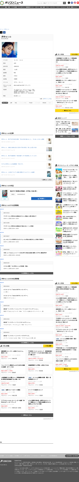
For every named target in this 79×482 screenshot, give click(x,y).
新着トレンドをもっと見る (67, 136)
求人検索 (48, 346)
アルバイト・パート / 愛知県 (13, 368)
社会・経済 (42, 7)
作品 (16, 102)
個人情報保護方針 (53, 455)
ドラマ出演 (37, 102)
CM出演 (44, 102)
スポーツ (37, 7)
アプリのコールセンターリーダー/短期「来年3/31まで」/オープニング (66, 101)
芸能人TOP (4, 102)
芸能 (6, 7)
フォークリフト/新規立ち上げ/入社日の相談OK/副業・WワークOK (66, 360)
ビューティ (52, 7)
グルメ (47, 7)
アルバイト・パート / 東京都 (40, 355)
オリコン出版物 (9, 455)
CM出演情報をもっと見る (26, 342)
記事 (11, 102)
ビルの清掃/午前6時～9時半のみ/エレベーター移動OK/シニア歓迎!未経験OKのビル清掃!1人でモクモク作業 (66, 71)
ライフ (58, 7)
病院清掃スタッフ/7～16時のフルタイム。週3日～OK (66, 81)
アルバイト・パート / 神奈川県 (13, 354)
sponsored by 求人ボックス (48, 418)
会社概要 (2, 455)
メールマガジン (35, 455)
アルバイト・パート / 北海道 (40, 381)
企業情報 (76, 455)
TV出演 (30, 102)
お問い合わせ (27, 455)
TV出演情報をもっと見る (27, 273)
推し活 (68, 7)
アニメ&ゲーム (21, 7)
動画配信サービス (30, 7)
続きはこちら (27, 415)
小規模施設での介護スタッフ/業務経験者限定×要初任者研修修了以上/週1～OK (66, 60)
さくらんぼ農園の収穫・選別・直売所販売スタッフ (66, 339)
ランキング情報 (23, 102)
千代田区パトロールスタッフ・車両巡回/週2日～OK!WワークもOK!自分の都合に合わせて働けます (66, 91)
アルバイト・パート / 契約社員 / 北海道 (13, 404)
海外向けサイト (44, 455)
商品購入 (42, 198)
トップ (2, 7)
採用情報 (70, 455)
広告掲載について (18, 455)
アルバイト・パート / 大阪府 (13, 381)
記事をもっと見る (47, 179)
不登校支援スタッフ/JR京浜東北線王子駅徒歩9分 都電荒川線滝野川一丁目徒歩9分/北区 (66, 349)
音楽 (9, 7)
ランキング (63, 7)
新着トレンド (74, 7)
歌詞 (50, 102)
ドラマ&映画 (14, 7)
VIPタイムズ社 (47, 98)
